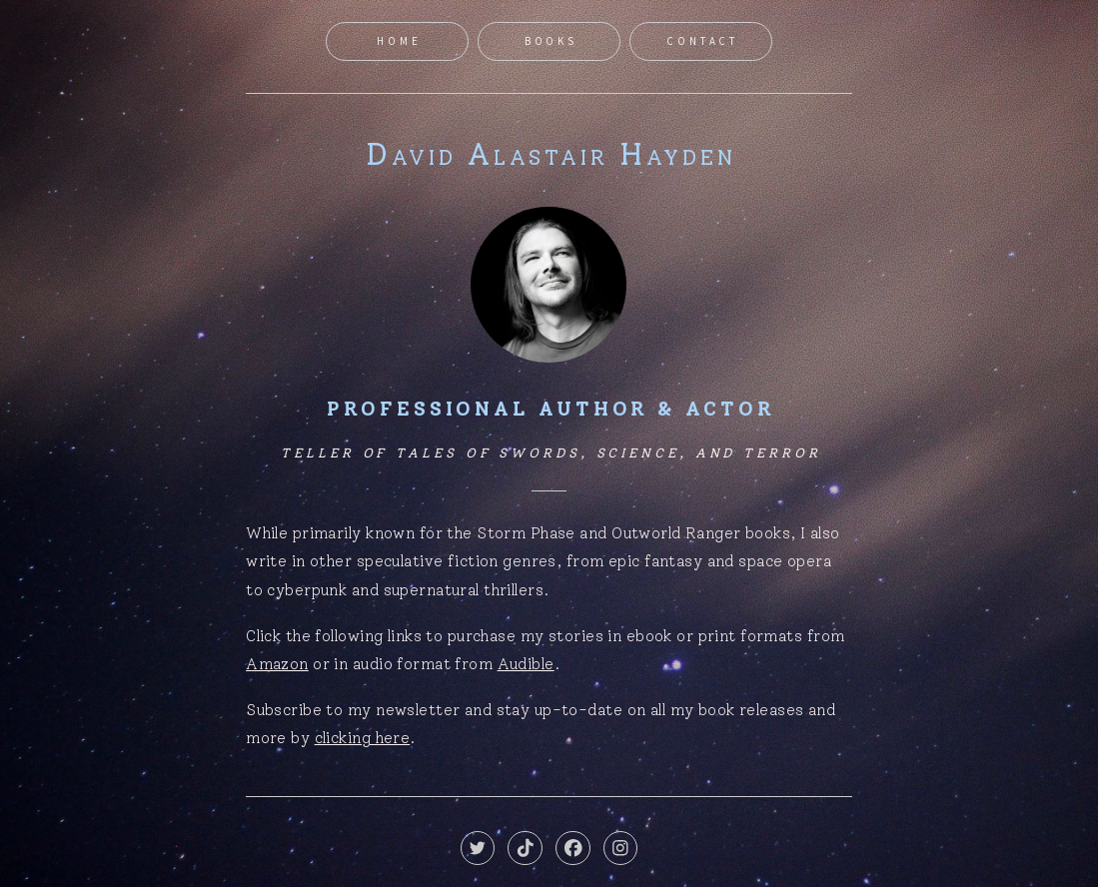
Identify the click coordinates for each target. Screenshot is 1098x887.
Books (551, 41)
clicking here (363, 738)
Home (399, 41)
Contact (702, 41)
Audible (526, 664)
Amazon (277, 664)
